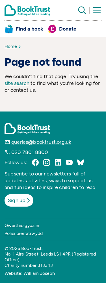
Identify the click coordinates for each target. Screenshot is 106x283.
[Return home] (27, 10)
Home (11, 46)
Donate (67, 29)
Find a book (29, 29)
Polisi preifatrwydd (24, 233)
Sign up (19, 200)
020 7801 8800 (29, 152)
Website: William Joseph (30, 273)
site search (17, 83)
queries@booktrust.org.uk (41, 142)
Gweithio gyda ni (22, 225)
